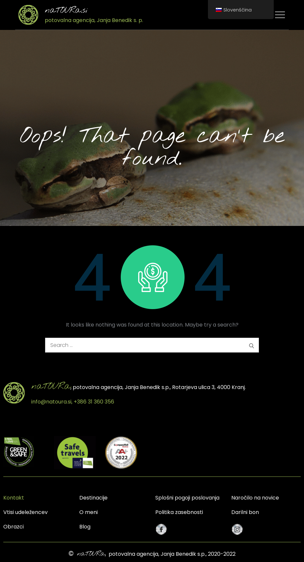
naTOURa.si (66, 10)
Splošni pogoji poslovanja (187, 497)
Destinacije (93, 497)
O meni (88, 512)
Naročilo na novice (255, 497)
